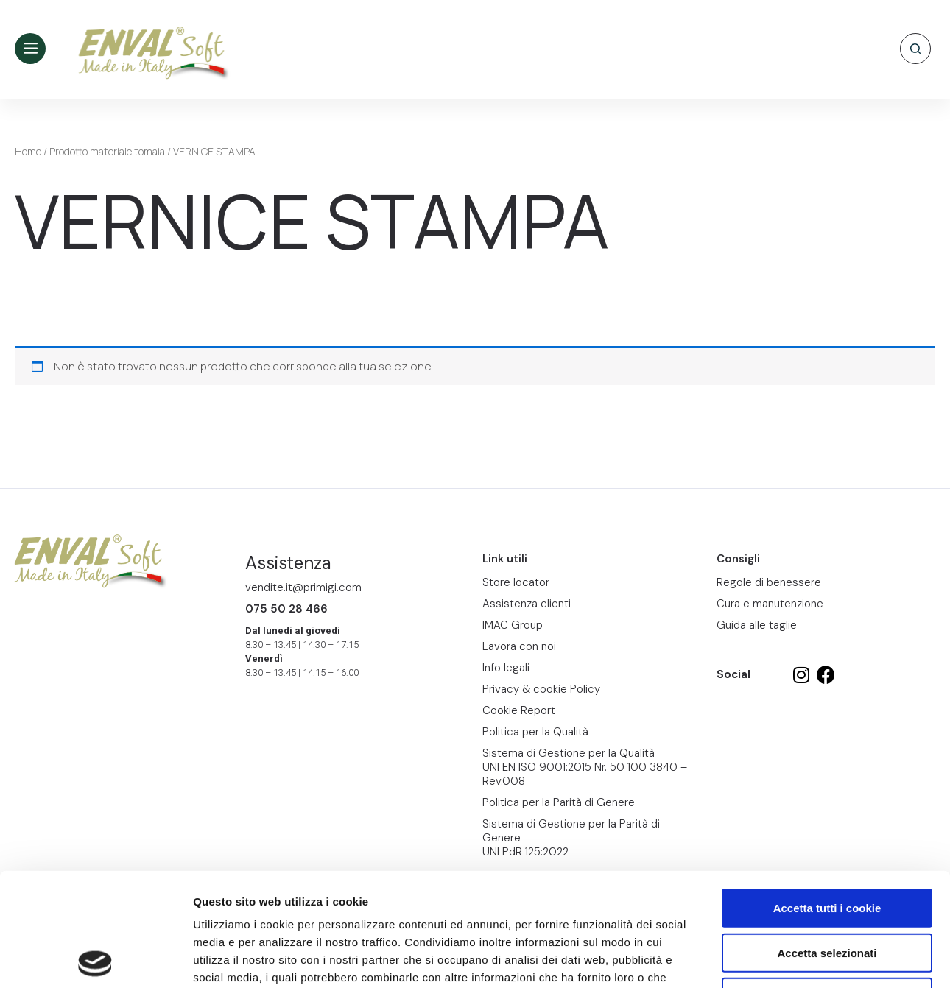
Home (28, 151)
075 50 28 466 (286, 608)
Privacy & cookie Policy (541, 689)
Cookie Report (334, 899)
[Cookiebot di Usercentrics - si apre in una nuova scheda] (95, 959)
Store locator (515, 582)
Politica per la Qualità (535, 731)
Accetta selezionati (826, 839)
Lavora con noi (519, 646)
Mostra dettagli (774, 959)
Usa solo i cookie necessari (827, 884)
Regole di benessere (769, 582)
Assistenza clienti (526, 603)
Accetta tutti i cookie (827, 794)
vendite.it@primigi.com (303, 587)
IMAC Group (512, 625)
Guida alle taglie (757, 625)
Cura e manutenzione (770, 603)
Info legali (505, 667)
